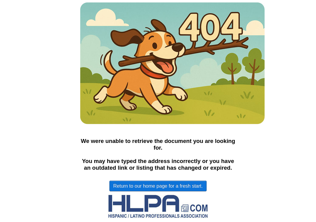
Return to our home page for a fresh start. (158, 186)
